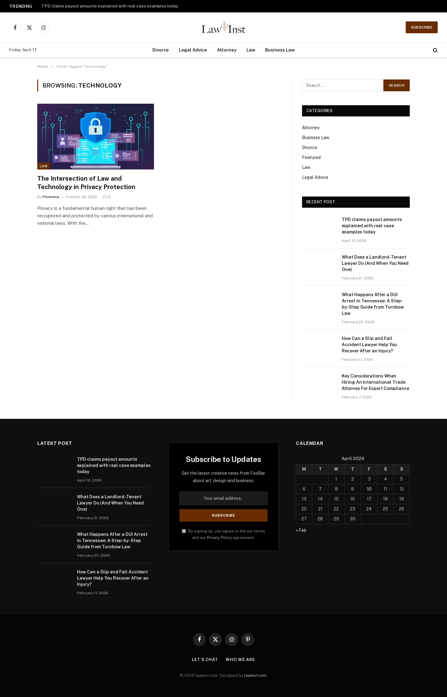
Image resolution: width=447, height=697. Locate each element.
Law (250, 49)
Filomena (51, 197)
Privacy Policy (219, 537)
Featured (311, 157)
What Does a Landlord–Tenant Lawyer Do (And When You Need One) (375, 263)
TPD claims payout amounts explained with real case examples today (109, 5)
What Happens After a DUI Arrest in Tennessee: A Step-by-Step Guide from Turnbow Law (373, 304)
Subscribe (421, 27)
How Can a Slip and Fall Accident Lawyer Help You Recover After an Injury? (369, 344)
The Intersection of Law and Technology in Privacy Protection (86, 183)
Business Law (280, 49)
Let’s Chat (205, 659)
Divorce (160, 49)
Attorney (227, 49)
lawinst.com (255, 675)
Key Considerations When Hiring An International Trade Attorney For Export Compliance (375, 382)
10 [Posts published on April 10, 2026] (369, 489)
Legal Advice (193, 49)
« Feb (301, 530)
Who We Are (240, 659)
